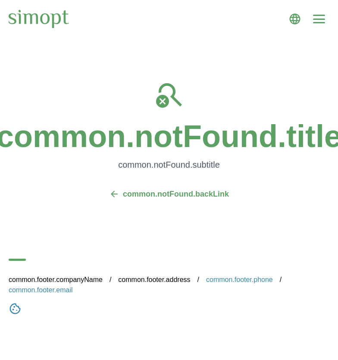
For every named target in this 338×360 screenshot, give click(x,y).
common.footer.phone (239, 279)
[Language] (295, 19)
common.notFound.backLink (169, 194)
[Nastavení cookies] (15, 310)
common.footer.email (41, 290)
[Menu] (319, 19)
